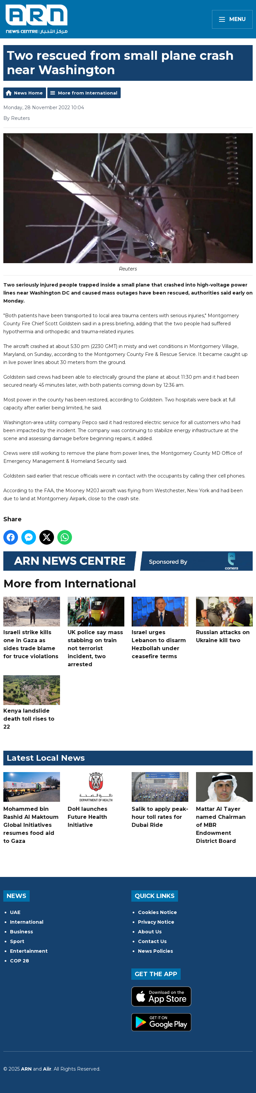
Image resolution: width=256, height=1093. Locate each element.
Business (21, 932)
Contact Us (152, 941)
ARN (26, 1069)
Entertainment (29, 951)
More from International (87, 93)
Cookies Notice (157, 912)
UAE (15, 912)
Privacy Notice (156, 922)
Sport (17, 941)
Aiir (47, 1069)
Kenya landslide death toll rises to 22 (31, 702)
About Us (150, 932)
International (26, 922)
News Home (28, 93)
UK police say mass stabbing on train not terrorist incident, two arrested (96, 632)
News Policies (155, 951)
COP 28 (19, 961)
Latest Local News (46, 758)
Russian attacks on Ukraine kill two (224, 620)
